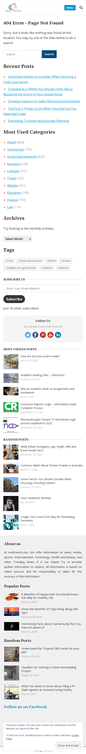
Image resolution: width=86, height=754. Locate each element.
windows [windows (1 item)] (64, 268)
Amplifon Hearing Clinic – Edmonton (43, 375)
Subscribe (14, 299)
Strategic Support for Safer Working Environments (44, 101)
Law (10, 207)
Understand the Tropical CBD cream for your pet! (50, 650)
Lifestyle (13, 171)
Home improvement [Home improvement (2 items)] (30, 260)
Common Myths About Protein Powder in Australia (51, 465)
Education (14, 193)
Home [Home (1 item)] (10, 260)
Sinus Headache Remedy (36, 498)
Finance (12, 200)
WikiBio (12, 186)
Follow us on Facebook (25, 706)
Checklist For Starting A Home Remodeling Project (48, 669)
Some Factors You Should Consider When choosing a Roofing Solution (46, 481)
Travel (11, 178)
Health (12, 142)
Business (13, 164)
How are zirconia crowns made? (40, 356)
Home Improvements (22, 157)
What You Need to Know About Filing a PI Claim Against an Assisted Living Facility (48, 688)
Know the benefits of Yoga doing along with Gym (49, 610)
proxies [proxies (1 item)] (66, 260)
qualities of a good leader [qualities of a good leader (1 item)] (21, 268)
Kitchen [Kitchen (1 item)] (52, 260)
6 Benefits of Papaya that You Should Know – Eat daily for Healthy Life (50, 596)
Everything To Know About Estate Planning (38, 121)
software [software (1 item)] (47, 268)
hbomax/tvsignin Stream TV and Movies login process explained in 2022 (48, 421)
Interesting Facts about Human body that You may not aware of (51, 625)
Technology (15, 149)
